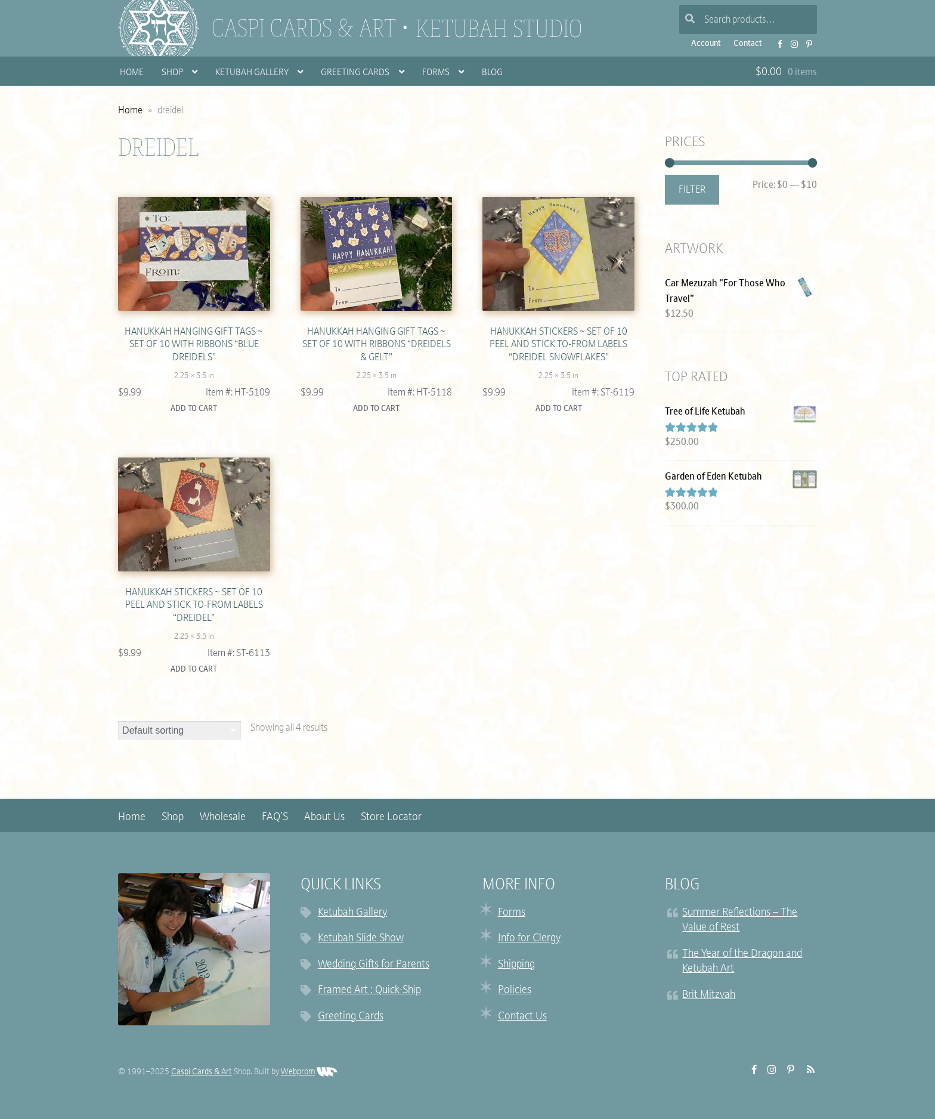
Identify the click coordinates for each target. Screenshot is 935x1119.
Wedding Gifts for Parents (373, 964)
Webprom (309, 1072)
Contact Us (522, 1016)
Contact (747, 43)
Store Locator (391, 817)
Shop (172, 73)
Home (132, 73)
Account (706, 43)
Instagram (790, 40)
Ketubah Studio (499, 29)
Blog (492, 73)
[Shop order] (180, 731)
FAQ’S (275, 817)
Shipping (516, 964)
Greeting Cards (355, 73)
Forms (436, 73)
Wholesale (223, 817)
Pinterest (806, 40)
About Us (324, 817)
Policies (514, 990)
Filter (692, 190)
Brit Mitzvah (708, 995)
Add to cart (194, 409)
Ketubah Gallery (252, 73)
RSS (807, 1070)
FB (776, 40)
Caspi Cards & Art (304, 28)
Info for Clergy (529, 939)
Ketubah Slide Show (361, 939)
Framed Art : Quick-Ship (369, 990)
